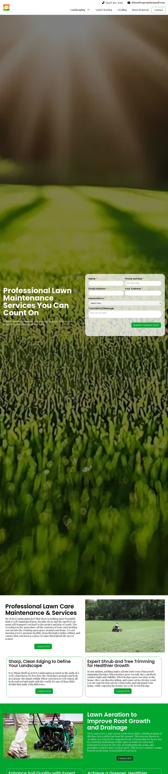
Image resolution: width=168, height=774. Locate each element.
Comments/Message (101, 308)
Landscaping (78, 9)
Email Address (97, 288)
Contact (158, 10)
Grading (122, 9)
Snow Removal (140, 9)
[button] (79, 9)
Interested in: (97, 298)
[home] (6, 7)
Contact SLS (43, 646)
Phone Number (134, 278)
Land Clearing (104, 9)
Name (92, 278)
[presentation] (109, 324)
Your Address (134, 288)
